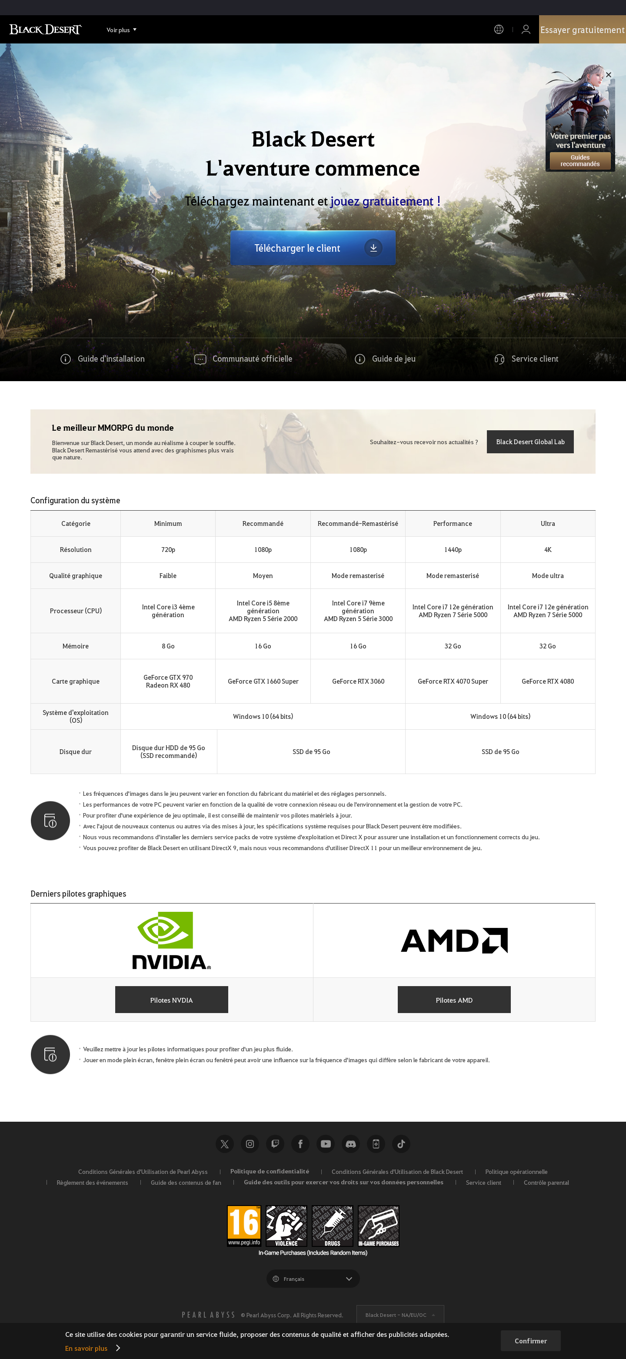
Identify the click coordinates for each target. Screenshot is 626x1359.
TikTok (401, 1144)
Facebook (300, 1144)
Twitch (275, 1144)
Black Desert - (396, 1314)
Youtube (325, 1144)
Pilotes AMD (454, 999)
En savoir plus (86, 1347)
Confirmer (531, 1340)
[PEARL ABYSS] (208, 1315)
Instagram (250, 1144)
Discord (351, 1144)
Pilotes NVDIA (171, 999)
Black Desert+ (376, 1144)
